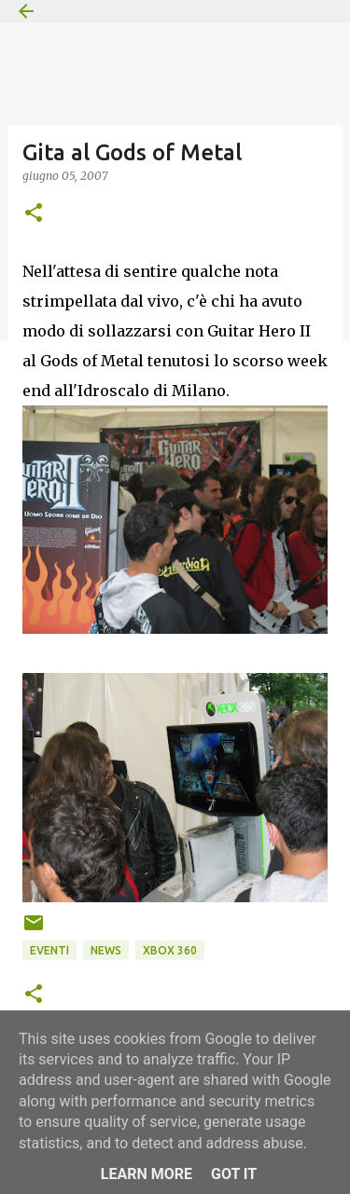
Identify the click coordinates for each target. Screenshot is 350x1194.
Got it (234, 1174)
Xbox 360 (170, 950)
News (106, 950)
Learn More (146, 1174)
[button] (33, 213)
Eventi (49, 950)
